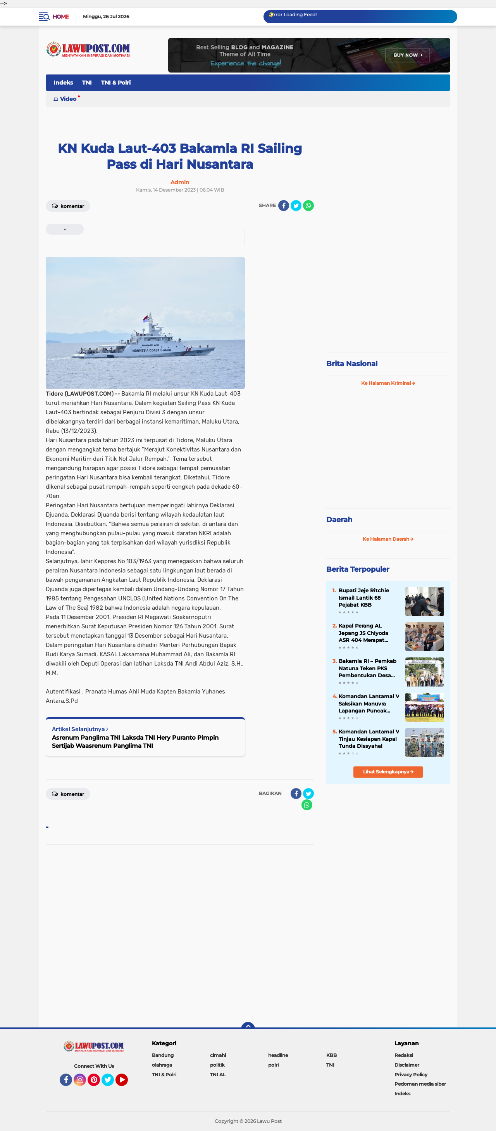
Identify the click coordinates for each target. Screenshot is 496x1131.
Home (61, 16)
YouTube (127, 1083)
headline (278, 1055)
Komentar (68, 205)
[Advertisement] (388, 294)
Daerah (339, 519)
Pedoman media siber (420, 1084)
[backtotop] (248, 1029)
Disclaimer (406, 1065)
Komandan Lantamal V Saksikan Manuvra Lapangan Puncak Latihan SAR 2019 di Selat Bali (369, 703)
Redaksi (403, 1055)
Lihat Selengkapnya (388, 772)
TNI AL (218, 1074)
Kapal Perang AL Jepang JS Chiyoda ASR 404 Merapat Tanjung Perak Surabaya (363, 633)
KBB (331, 1055)
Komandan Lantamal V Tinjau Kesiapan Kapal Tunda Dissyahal (369, 738)
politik (217, 1065)
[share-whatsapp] (308, 205)
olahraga (162, 1065)
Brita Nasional (351, 364)
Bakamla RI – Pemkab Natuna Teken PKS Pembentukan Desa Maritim (367, 668)
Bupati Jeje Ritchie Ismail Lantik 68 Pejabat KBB (364, 597)
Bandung (163, 1055)
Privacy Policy (410, 1074)
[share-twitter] (296, 205)
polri (273, 1065)
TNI (87, 82)
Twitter (111, 1083)
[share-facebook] (283, 205)
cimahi (218, 1055)
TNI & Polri (116, 82)
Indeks (63, 82)
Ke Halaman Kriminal (388, 383)
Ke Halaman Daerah (388, 539)
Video (68, 98)
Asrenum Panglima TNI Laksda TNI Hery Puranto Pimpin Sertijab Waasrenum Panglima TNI (135, 741)
